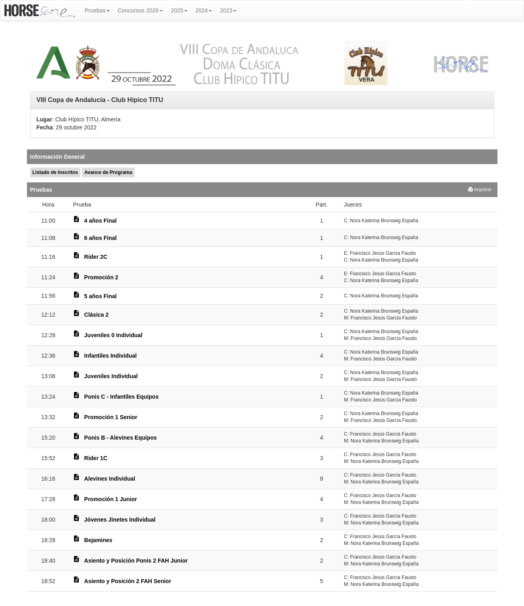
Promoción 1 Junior (110, 499)
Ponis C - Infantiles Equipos (121, 396)
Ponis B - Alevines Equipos (120, 437)
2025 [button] (179, 10)
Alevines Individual (109, 478)
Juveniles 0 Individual (113, 335)
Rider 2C (95, 257)
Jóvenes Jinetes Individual (119, 519)
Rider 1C (95, 458)
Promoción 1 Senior (110, 417)
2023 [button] (228, 10)
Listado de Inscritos (55, 172)
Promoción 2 (101, 277)
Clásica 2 (96, 314)
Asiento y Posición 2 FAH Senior (127, 581)
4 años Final (100, 220)
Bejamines (98, 540)
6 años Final (100, 238)
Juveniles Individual (111, 376)
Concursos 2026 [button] (140, 10)
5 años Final (100, 296)
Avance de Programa (108, 172)
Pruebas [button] (97, 10)
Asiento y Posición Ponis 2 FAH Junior (136, 560)
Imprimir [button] (480, 189)
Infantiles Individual (110, 355)
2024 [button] (203, 10)
